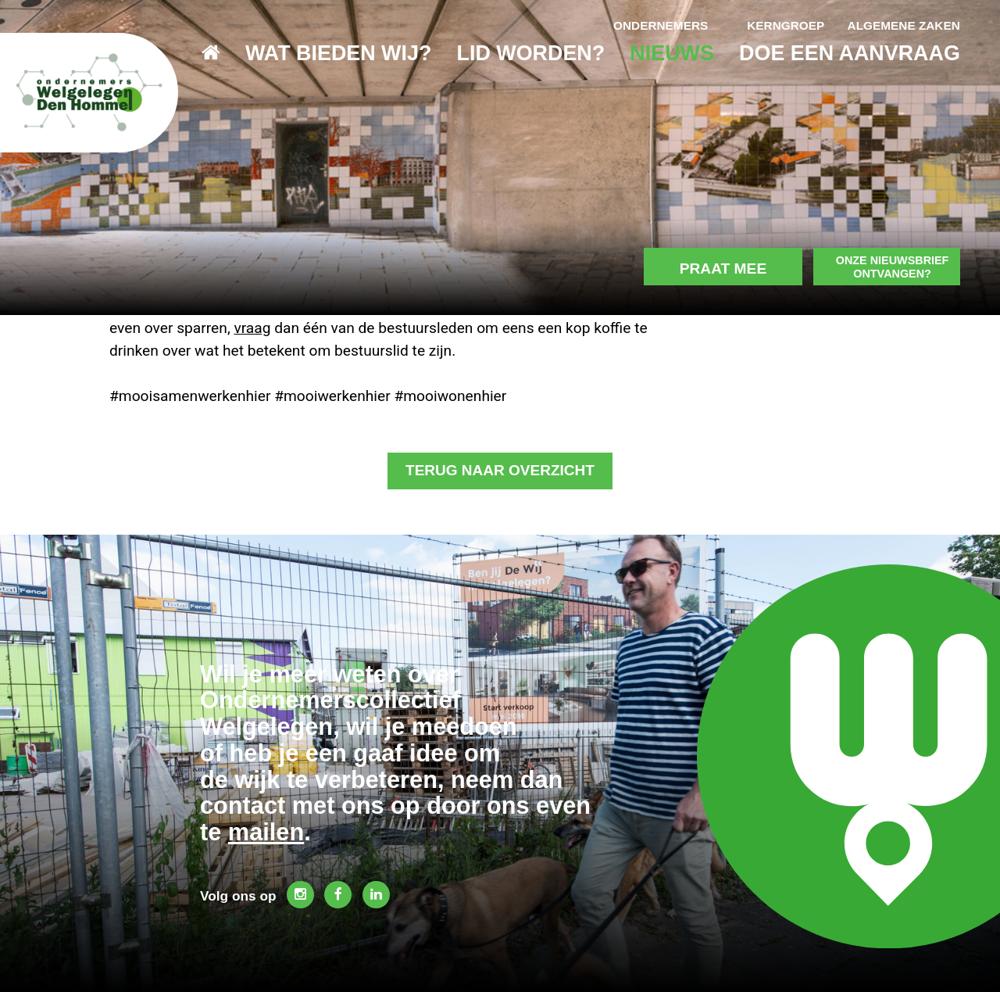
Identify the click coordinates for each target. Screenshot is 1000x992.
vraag (252, 328)
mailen (266, 830)
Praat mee (712, 206)
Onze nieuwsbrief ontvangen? (888, 204)
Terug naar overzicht (500, 471)
